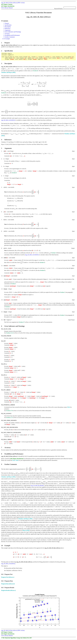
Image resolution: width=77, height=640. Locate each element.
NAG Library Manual (7, 7)
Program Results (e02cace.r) (8, 590)
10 (6, 38)
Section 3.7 (22, 322)
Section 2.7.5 (9, 417)
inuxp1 (12, 59)
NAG (68, 407)
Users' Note (15, 460)
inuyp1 (35, 59)
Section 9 (35, 70)
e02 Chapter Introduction (7, 6)
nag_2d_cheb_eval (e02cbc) (8, 120)
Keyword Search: (65, 8)
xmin (45, 58)
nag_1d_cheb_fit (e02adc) (37, 485)
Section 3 (54, 252)
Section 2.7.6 (9, 410)
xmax (58, 58)
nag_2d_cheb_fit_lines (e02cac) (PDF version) (13, 2)
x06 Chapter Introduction (16, 458)
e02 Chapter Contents (6, 4)
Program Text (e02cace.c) (7, 577)
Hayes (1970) (26, 530)
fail (45, 59)
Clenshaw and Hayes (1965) (8, 72)
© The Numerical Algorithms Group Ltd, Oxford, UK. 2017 (16, 638)
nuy (24, 59)
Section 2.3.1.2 (10, 333)
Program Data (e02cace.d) (8, 583)
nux (71, 58)
